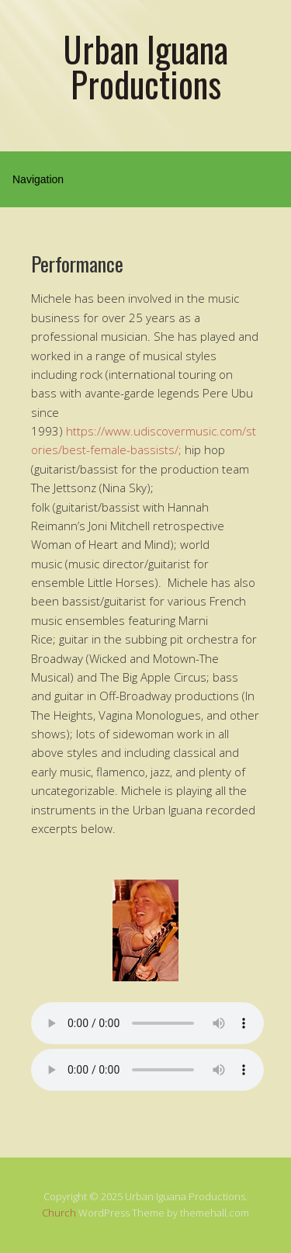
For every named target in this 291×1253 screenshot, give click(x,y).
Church (59, 1213)
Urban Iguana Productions (145, 66)
